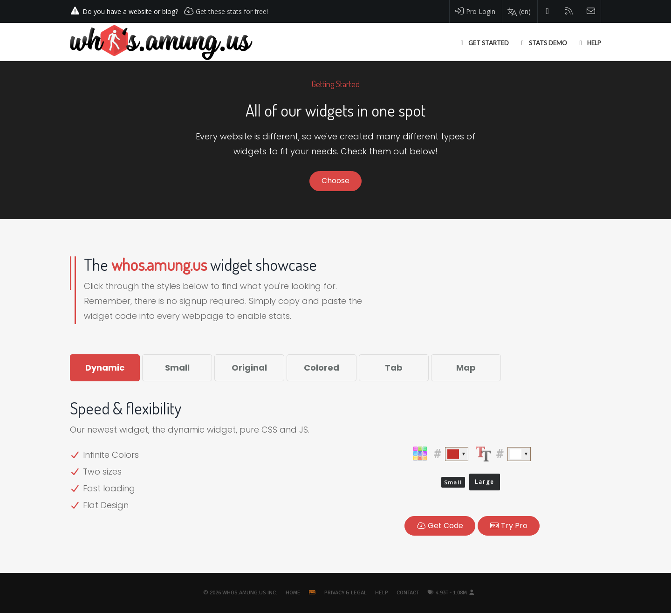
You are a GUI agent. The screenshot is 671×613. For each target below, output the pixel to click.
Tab (394, 367)
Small (177, 367)
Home (293, 592)
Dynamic (104, 367)
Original (249, 367)
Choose (335, 180)
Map (466, 367)
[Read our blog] (569, 11)
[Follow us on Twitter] (548, 11)
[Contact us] (591, 11)
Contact (408, 592)
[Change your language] (519, 11)
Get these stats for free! (232, 11)
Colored (321, 367)
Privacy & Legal (345, 592)
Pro (508, 525)
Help (381, 592)
